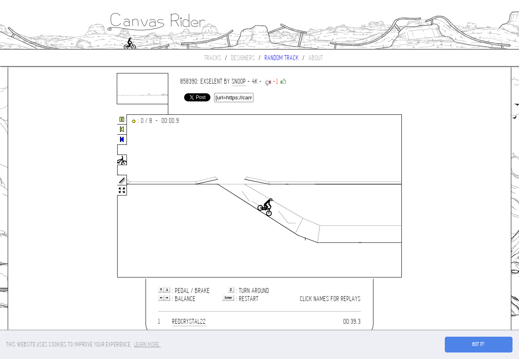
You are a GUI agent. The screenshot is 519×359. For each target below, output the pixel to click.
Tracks (212, 58)
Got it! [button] (478, 344)
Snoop (239, 81)
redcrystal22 (189, 321)
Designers (243, 58)
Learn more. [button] (147, 344)
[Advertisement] (42, 196)
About (316, 58)
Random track (282, 58)
